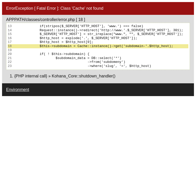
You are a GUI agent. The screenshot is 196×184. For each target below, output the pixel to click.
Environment (17, 89)
